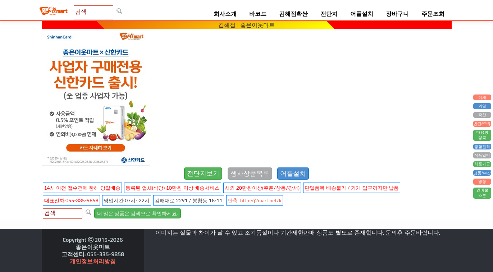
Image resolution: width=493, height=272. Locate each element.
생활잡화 (482, 146)
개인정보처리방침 (93, 261)
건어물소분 (482, 193)
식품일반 (482, 155)
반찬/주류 (482, 123)
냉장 (482, 181)
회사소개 (225, 13)
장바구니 (397, 13)
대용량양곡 (482, 135)
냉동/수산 (482, 173)
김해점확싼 (293, 13)
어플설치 (361, 13)
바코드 (257, 13)
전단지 (329, 13)
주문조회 (432, 13)
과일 (482, 106)
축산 (482, 115)
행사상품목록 (249, 173)
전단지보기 (203, 173)
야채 (482, 97)
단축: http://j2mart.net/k (255, 200)
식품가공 (482, 164)
